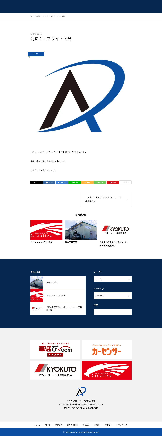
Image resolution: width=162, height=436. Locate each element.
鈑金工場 (86, 425)
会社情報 (108, 425)
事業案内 (58, 425)
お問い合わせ (121, 425)
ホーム (37, 425)
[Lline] (74, 182)
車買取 (97, 425)
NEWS (36, 54)
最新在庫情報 (72, 425)
